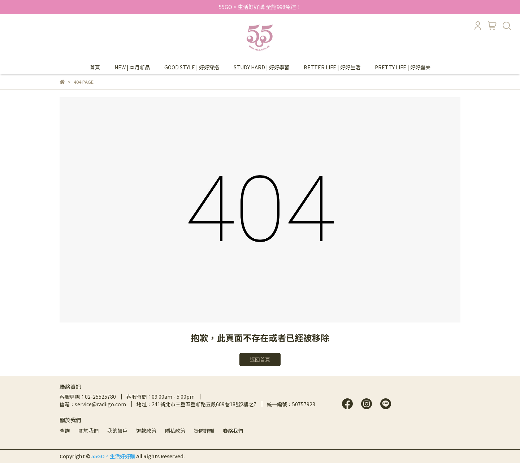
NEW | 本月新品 (132, 67)
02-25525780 (100, 396)
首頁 (95, 67)
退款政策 (146, 430)
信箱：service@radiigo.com (93, 404)
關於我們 (88, 430)
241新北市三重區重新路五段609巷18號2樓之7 (204, 404)
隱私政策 (175, 430)
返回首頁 (260, 359)
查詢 (65, 430)
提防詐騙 (204, 430)
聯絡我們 (233, 430)
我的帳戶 (117, 430)
